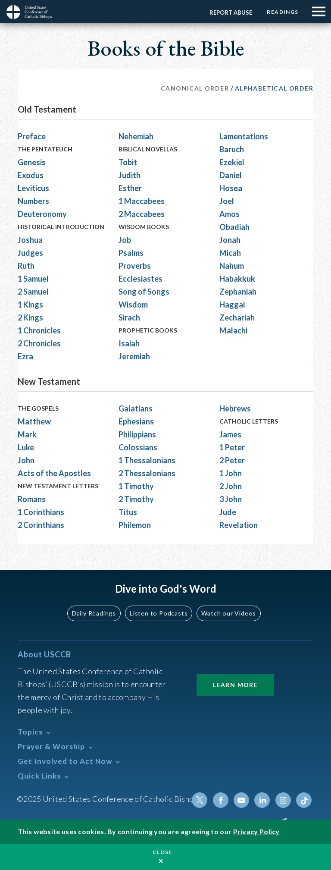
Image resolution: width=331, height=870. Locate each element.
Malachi (233, 330)
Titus (128, 512)
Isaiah (129, 343)
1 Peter (232, 447)
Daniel (230, 175)
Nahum (231, 265)
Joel (226, 201)
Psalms (131, 253)
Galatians (136, 408)
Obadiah (234, 227)
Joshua (30, 240)
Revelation (238, 525)
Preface (32, 136)
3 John (230, 499)
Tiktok (304, 800)
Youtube (242, 800)
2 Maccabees (142, 214)
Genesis (32, 162)
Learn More (235, 684)
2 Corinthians (41, 525)
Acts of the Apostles (54, 473)
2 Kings (30, 317)
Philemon (135, 525)
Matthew (34, 421)
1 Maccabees (142, 201)
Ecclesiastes (140, 278)
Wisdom (133, 304)
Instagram (283, 800)
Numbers (33, 201)
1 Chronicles (39, 330)
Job (125, 240)
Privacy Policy (256, 831)
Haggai (232, 304)
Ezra (25, 356)
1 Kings (30, 304)
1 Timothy (136, 486)
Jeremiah (134, 356)
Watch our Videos (228, 613)
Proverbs (135, 265)
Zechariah (237, 317)
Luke (26, 447)
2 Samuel (33, 291)
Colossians (138, 447)
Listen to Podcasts (159, 613)
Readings (282, 12)
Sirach (129, 317)
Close (162, 852)
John (26, 460)
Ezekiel (231, 162)
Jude (227, 512)
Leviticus (33, 188)
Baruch (231, 149)
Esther (130, 188)
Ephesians (136, 421)
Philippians (137, 434)
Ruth (26, 265)
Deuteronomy (42, 214)
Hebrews (235, 408)
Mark (27, 434)
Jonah (229, 240)
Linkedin (262, 800)
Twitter (200, 800)
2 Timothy (136, 499)
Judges (30, 253)
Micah (230, 253)
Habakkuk (237, 278)
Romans (32, 499)
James (230, 434)
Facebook (221, 800)
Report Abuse (230, 12)
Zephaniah (237, 291)
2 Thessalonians (147, 473)
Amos (229, 214)
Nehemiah (136, 136)
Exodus (31, 175)
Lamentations (243, 136)
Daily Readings (95, 613)
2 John (230, 486)
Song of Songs (144, 291)
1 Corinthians (41, 512)
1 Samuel (33, 278)
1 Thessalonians (147, 460)
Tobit (128, 162)
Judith (130, 175)
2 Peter (232, 460)
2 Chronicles (39, 343)
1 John (230, 473)
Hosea (230, 188)
